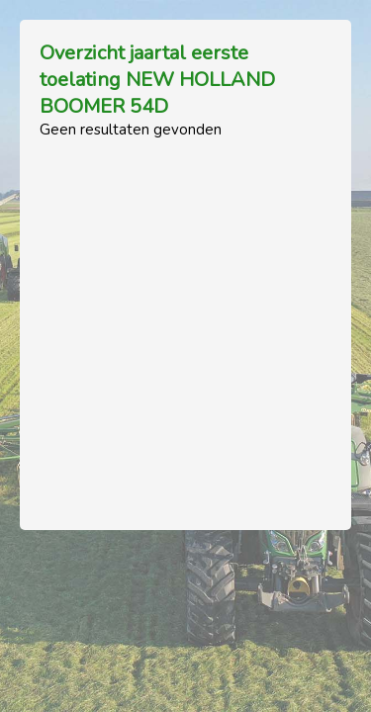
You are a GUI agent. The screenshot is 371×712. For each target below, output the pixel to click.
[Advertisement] (185, 324)
